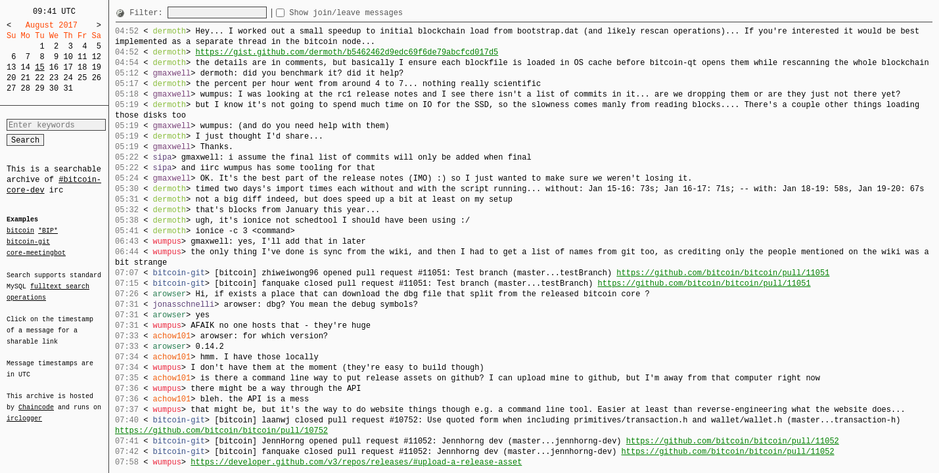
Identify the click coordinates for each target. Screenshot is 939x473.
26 (96, 77)
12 (96, 56)
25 (82, 77)
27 (11, 88)
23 (53, 77)
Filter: (148, 12)
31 (67, 88)
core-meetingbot (36, 252)
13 (11, 67)
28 (25, 88)
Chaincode (36, 399)
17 (67, 67)
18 (82, 67)
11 (82, 56)
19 (96, 67)
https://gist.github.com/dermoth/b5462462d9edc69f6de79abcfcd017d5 (346, 52)
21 (25, 77)
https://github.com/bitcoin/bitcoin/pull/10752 (221, 430)
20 (11, 77)
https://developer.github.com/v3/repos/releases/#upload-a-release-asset (356, 462)
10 (67, 56)
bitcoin (20, 231)
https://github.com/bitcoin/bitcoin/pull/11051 (722, 273)
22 (39, 77)
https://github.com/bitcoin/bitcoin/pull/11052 (732, 441)
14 (25, 67)
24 (67, 77)
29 (39, 88)
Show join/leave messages (369, 12)
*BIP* (48, 231)
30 (53, 88)
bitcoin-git (28, 241)
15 (39, 67)
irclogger (24, 410)
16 (53, 67)
